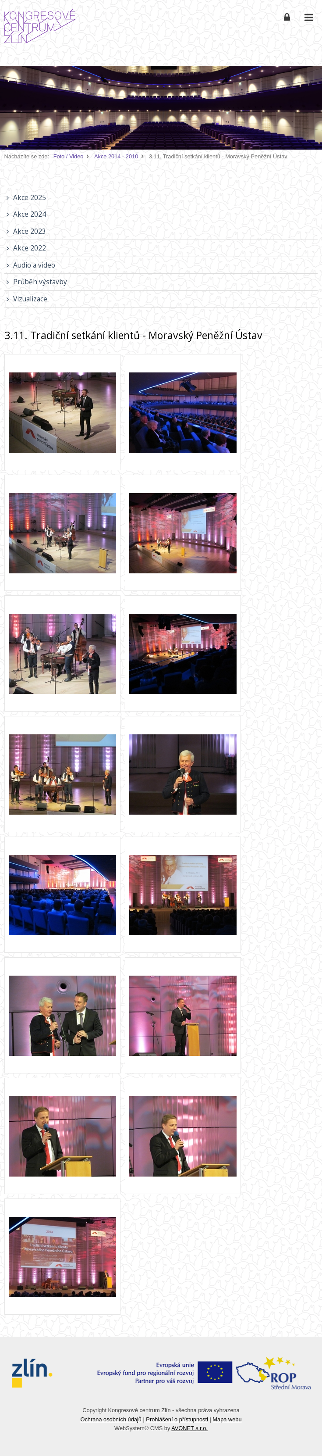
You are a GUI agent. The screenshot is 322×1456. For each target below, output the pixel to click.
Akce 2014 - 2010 (116, 156)
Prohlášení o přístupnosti (177, 1419)
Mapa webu (226, 1419)
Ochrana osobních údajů (110, 1419)
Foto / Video (68, 156)
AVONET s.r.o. (189, 1428)
